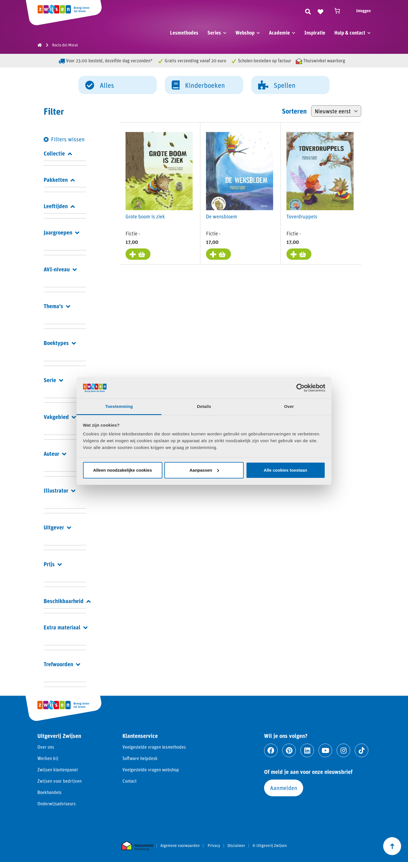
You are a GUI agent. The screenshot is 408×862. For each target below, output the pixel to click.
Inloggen (363, 10)
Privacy (214, 845)
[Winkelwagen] (339, 10)
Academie (279, 32)
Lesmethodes (184, 32)
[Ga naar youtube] (325, 750)
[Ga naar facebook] (271, 750)
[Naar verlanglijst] (320, 11)
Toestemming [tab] (119, 406)
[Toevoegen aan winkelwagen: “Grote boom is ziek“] (138, 254)
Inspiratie (314, 32)
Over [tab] (289, 406)
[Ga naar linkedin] (307, 750)
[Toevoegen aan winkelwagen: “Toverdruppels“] (298, 254)
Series (214, 32)
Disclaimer (236, 845)
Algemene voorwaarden (179, 845)
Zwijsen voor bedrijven (59, 781)
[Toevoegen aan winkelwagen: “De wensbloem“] (218, 254)
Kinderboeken (198, 85)
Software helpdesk (140, 758)
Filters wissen (68, 139)
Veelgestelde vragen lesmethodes (154, 747)
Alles (99, 85)
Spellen (277, 85)
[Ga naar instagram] (343, 750)
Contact (129, 781)
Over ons (45, 747)
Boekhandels (49, 792)
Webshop (244, 32)
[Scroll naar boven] (392, 846)
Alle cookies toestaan (285, 470)
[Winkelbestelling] (336, 111)
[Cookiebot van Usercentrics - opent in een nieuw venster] (300, 388)
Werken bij (47, 758)
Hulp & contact (349, 32)
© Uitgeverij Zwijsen (269, 845)
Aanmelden (283, 787)
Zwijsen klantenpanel (57, 769)
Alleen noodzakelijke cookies (122, 470)
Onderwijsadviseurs (56, 803)
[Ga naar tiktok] (361, 750)
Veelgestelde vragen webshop (150, 769)
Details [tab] (204, 406)
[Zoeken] (308, 11)
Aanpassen (204, 470)
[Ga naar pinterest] (289, 750)
